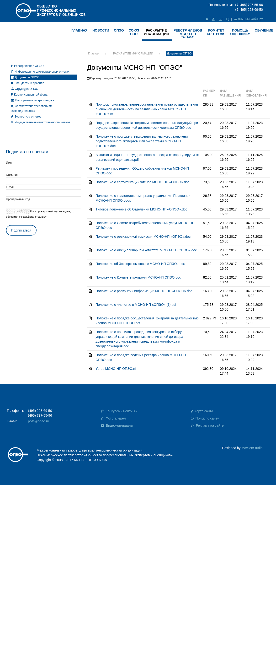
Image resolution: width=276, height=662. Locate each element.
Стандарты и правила (27, 83)
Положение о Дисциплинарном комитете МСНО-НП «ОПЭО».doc (146, 250)
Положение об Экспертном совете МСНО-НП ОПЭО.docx (140, 264)
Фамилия (12, 175)
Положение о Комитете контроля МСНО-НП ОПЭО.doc (138, 277)
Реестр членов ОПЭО (27, 66)
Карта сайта (202, 411)
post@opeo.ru (38, 421)
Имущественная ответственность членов (40, 122)
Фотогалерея (113, 418)
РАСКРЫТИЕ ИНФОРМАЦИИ (133, 53)
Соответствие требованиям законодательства (31, 108)
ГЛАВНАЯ (79, 30)
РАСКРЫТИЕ (156, 32)
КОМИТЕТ (216, 32)
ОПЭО (119, 30)
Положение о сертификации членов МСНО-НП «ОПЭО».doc (142, 182)
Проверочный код (18, 199)
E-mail (10, 187)
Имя (9, 162)
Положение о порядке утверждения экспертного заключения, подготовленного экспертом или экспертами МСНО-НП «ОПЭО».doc (143, 141)
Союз (134, 32)
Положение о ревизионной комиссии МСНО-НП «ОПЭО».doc (143, 236)
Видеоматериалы (117, 425)
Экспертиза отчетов (26, 116)
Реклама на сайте (207, 425)
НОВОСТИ (100, 30)
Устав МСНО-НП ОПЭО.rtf (116, 369)
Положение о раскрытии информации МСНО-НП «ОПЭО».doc (144, 291)
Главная (93, 53)
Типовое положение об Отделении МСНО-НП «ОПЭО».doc (141, 209)
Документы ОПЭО (179, 53)
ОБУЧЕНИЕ (264, 30)
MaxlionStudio (252, 448)
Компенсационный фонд (29, 94)
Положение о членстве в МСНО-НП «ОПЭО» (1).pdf (136, 305)
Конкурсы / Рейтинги (119, 411)
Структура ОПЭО (24, 89)
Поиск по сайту (205, 418)
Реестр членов (188, 33)
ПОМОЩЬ (240, 32)
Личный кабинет (248, 19)
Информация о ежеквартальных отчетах (40, 71)
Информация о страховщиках (33, 100)
